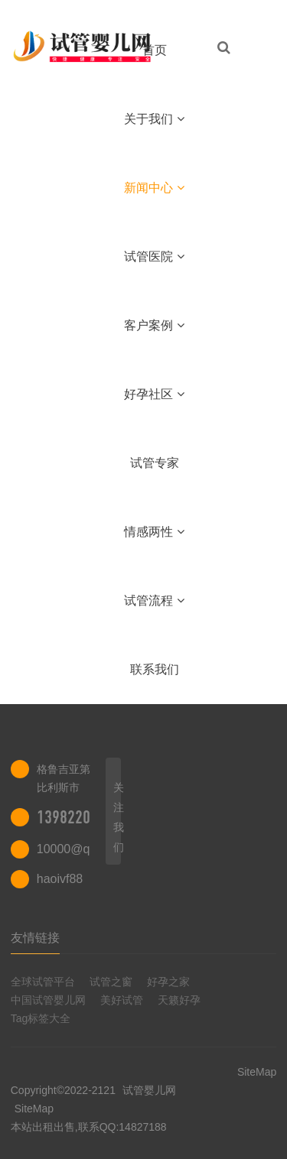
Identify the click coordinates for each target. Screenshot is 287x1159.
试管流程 (154, 600)
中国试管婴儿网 (48, 1000)
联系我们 (154, 669)
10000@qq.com (80, 848)
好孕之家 (168, 982)
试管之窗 (111, 982)
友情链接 (35, 937)
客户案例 (154, 325)
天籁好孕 (179, 1000)
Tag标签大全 (41, 1018)
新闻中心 (154, 187)
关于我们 (154, 118)
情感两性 (154, 531)
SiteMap (34, 1108)
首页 (154, 50)
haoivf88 (60, 878)
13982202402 (79, 817)
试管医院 (154, 256)
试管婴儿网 (147, 1090)
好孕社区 (154, 394)
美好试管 (121, 1000)
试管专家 (154, 462)
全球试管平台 (43, 982)
